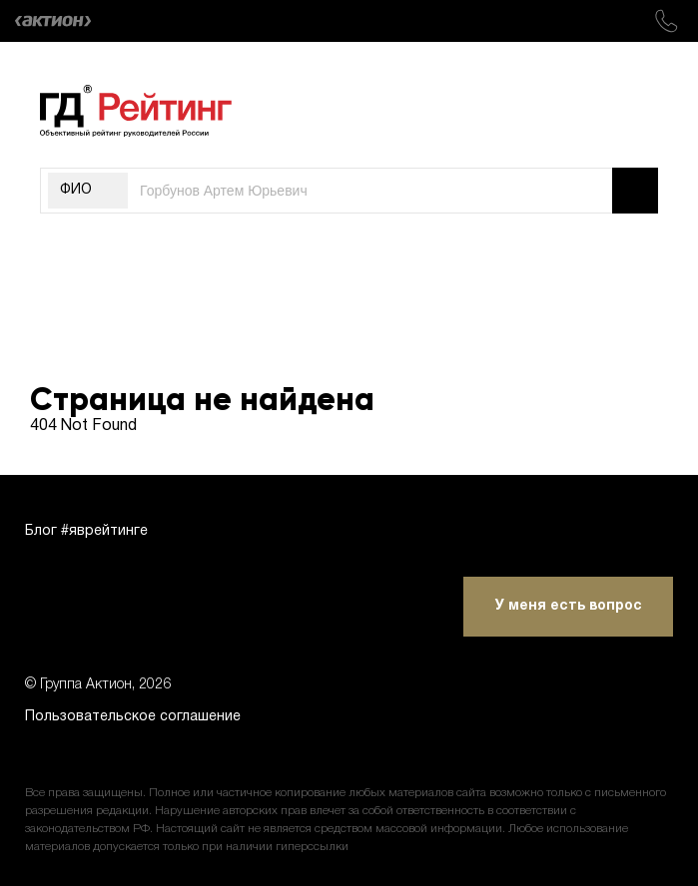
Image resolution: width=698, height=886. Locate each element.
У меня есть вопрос (568, 606)
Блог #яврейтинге (86, 531)
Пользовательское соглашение (133, 716)
